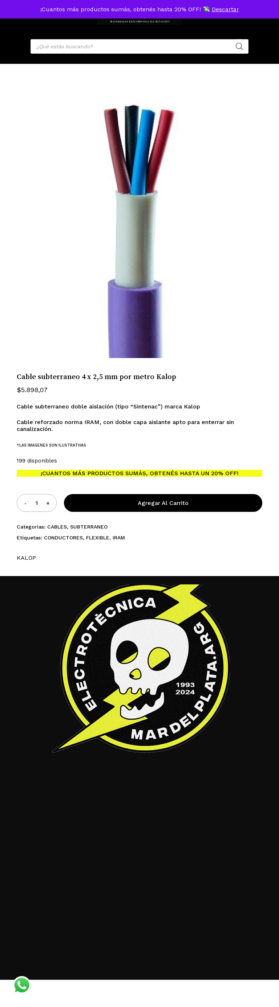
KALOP (26, 557)
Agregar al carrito (163, 503)
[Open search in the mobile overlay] (139, 46)
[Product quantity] (37, 502)
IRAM (119, 538)
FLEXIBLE (97, 538)
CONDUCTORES (63, 538)
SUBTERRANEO (89, 527)
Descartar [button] (225, 9)
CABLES (57, 527)
